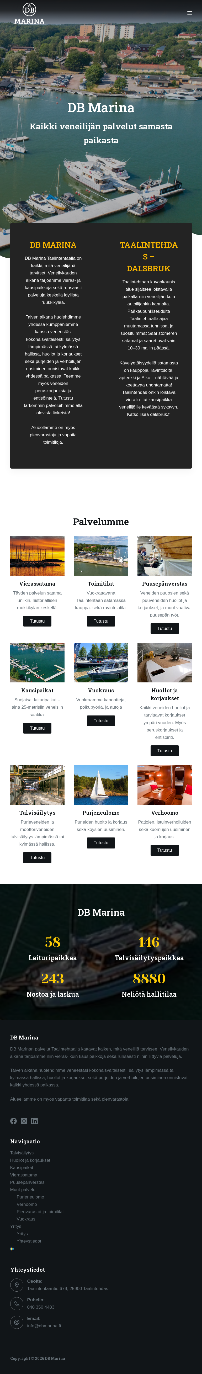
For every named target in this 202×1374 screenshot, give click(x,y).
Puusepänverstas (27, 1182)
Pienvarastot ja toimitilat (40, 1211)
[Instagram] (24, 1121)
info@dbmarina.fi (44, 1325)
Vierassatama (24, 1175)
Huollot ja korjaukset (30, 1160)
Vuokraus (26, 1219)
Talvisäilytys (22, 1152)
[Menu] (189, 13)
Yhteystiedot (29, 1241)
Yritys (16, 1226)
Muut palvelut (23, 1189)
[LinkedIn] (34, 1121)
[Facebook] (13, 1121)
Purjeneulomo (30, 1197)
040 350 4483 (41, 1307)
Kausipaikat (21, 1167)
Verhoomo (27, 1204)
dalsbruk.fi (160, 414)
